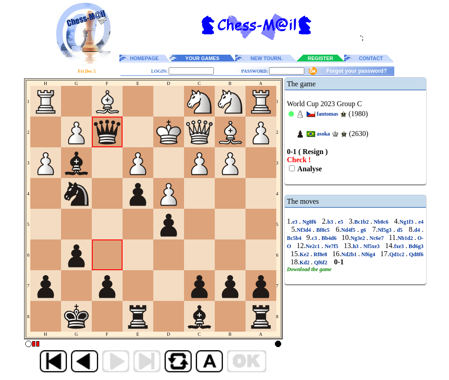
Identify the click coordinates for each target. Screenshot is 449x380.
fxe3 (400, 246)
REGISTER (320, 58)
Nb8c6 (381, 222)
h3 (356, 246)
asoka (323, 134)
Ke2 (305, 254)
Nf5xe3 (371, 246)
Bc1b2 (362, 222)
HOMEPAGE (144, 58)
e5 (340, 222)
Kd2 (305, 262)
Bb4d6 (329, 238)
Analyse (309, 169)
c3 (315, 238)
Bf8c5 (323, 230)
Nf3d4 (304, 230)
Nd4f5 (349, 230)
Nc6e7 (376, 238)
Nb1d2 (405, 238)
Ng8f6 (309, 222)
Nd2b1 (349, 254)
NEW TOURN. (266, 58)
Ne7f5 (331, 246)
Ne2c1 (313, 246)
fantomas (327, 114)
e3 (296, 222)
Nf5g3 (385, 230)
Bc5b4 (295, 238)
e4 (420, 222)
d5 (399, 230)
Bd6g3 (415, 246)
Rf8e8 (320, 254)
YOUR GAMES (202, 58)
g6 (363, 230)
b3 (331, 222)
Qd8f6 (415, 254)
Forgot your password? (356, 71)
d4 (418, 230)
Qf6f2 (321, 262)
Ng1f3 (407, 222)
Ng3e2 (358, 238)
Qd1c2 (397, 254)
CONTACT (371, 58)
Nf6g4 (368, 254)
